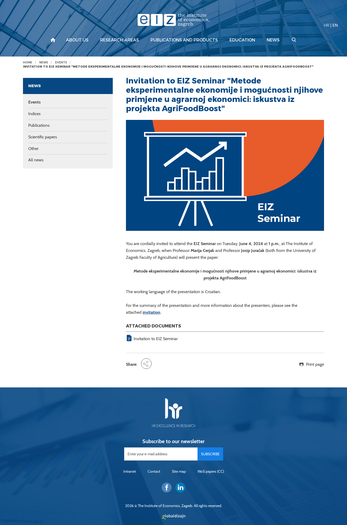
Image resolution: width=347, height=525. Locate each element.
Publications (39, 125)
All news (36, 159)
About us (77, 40)
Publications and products (184, 40)
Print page (315, 364)
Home (27, 62)
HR (326, 25)
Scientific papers (42, 136)
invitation (151, 312)
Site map (179, 471)
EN (335, 25)
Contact (154, 471)
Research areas (119, 40)
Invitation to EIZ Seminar (156, 338)
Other (33, 148)
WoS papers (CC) (211, 471)
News (273, 40)
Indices (34, 113)
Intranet (129, 471)
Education (242, 40)
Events (61, 62)
